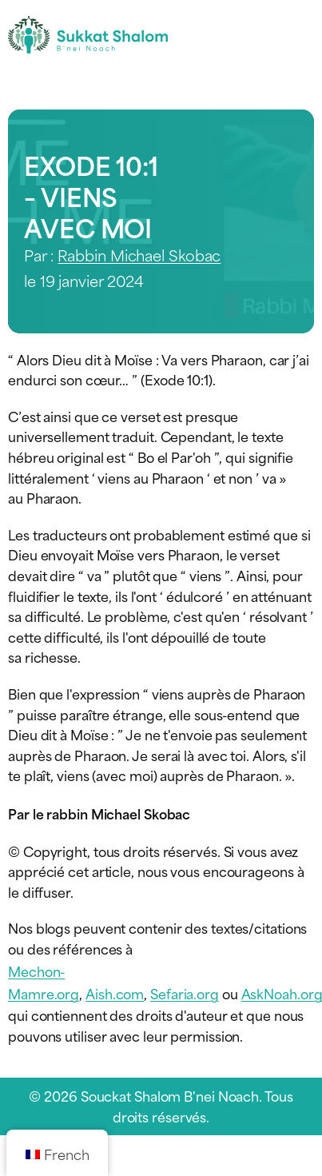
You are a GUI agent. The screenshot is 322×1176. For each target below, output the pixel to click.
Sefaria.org (184, 993)
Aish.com (114, 993)
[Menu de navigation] (300, 35)
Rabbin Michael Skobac (139, 254)
